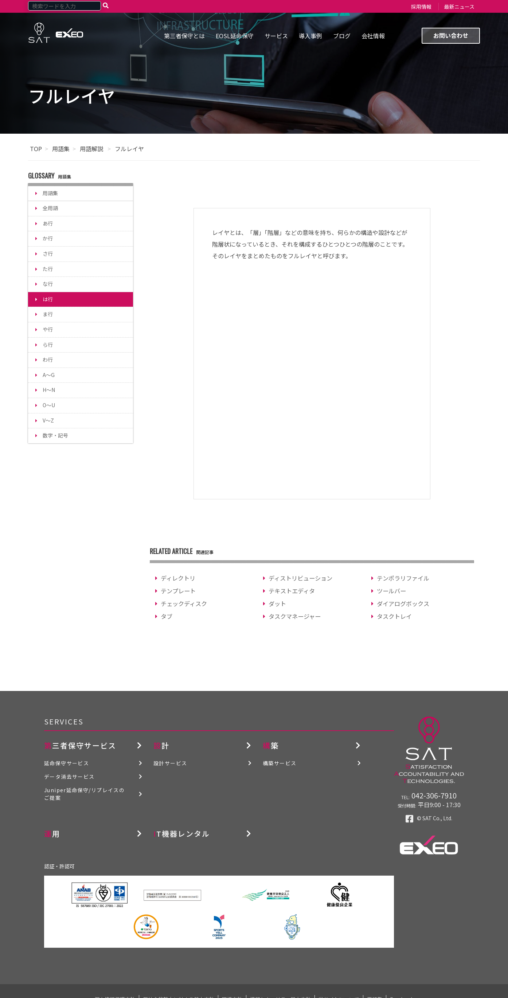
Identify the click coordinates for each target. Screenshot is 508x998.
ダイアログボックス (403, 603)
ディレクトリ (178, 578)
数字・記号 (55, 435)
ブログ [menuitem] (342, 35)
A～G (49, 374)
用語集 (61, 148)
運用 (52, 833)
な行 (48, 283)
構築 (271, 745)
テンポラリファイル (403, 578)
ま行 (48, 314)
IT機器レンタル (181, 833)
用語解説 (92, 148)
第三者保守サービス (80, 745)
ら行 (48, 344)
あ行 (48, 223)
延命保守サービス (66, 763)
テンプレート (178, 590)
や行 (48, 329)
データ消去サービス (69, 776)
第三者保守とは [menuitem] (184, 35)
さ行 (48, 253)
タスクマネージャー (295, 616)
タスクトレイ (394, 616)
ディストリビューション (300, 578)
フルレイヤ (129, 148)
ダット (277, 603)
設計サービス (170, 763)
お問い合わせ (450, 35)
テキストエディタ (292, 590)
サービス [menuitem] (276, 35)
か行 (48, 238)
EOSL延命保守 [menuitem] (235, 35)
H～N (49, 389)
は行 (48, 299)
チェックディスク (184, 603)
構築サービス (279, 763)
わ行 (48, 359)
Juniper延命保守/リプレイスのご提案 (84, 793)
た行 (48, 268)
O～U (49, 405)
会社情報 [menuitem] (373, 35)
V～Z (48, 420)
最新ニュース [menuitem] (459, 6)
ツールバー (391, 590)
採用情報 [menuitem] (421, 6)
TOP (36, 148)
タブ (166, 616)
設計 (161, 745)
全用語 (50, 208)
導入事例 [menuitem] (310, 35)
